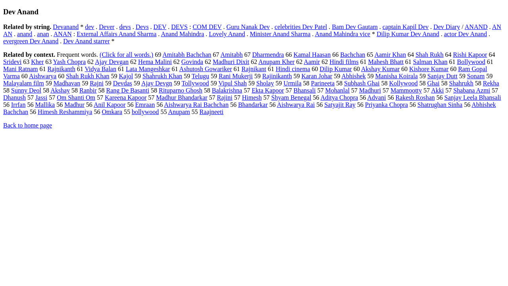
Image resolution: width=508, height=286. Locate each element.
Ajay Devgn (156, 83)
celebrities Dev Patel (301, 26)
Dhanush (14, 97)
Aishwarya (42, 76)
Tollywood (195, 83)
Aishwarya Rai (296, 104)
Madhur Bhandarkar (181, 97)
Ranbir (88, 90)
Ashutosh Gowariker (205, 69)
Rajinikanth (277, 76)
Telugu (200, 76)
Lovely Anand (227, 34)
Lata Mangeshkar (148, 69)
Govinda (192, 61)
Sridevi (12, 61)
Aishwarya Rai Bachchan (196, 104)
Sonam (476, 76)
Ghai (433, 83)
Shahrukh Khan (162, 76)
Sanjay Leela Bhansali (472, 97)
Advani (376, 97)
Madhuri (370, 90)
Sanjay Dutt (442, 76)
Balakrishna (227, 90)
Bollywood (471, 61)
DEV (160, 26)
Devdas (122, 83)
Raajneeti (211, 111)
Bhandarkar (253, 104)
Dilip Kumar (335, 69)
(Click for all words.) (126, 54)
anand (24, 34)
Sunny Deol (26, 90)
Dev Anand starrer (86, 41)
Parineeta (323, 83)
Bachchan (352, 54)
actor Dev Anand (465, 34)
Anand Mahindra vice (342, 34)
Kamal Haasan (312, 54)
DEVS (179, 26)
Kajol (126, 76)
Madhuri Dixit (231, 61)
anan (43, 34)
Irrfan (18, 104)
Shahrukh (461, 83)
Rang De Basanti (127, 90)
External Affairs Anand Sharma (116, 34)
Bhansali (305, 90)
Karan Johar (316, 76)
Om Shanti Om (76, 97)
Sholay (265, 83)
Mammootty (406, 90)
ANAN (63, 34)
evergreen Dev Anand (30, 41)
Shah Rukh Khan (87, 76)
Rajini (225, 97)
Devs (142, 26)
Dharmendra (268, 54)
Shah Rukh (430, 54)
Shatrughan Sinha (440, 104)
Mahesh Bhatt (386, 61)
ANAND (476, 26)
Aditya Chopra (339, 97)
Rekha (491, 83)
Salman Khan (430, 61)
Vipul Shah (232, 83)
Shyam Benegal (291, 97)
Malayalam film (23, 83)
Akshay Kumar (380, 69)
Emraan (145, 104)
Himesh (252, 97)
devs (125, 26)
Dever (106, 26)
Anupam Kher (276, 61)
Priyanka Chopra (386, 104)
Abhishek (353, 76)
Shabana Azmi (471, 90)
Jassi (41, 97)
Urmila (292, 83)
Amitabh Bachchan (186, 54)
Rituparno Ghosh (180, 90)
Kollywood (403, 83)
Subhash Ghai (361, 83)
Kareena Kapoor (125, 97)
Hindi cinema (293, 69)
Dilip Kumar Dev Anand (408, 34)
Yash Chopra (69, 61)
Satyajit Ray (340, 104)
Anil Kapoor (109, 104)
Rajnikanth (61, 69)
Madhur (74, 104)
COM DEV (206, 26)
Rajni (97, 83)
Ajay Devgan (112, 61)
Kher (37, 61)
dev (89, 26)
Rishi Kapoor (470, 54)
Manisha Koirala (396, 76)
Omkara (112, 111)
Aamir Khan (390, 54)
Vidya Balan (100, 69)
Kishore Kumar (428, 69)
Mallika (45, 104)
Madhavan (67, 83)
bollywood (145, 111)
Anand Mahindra (182, 34)
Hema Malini (155, 61)
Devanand (66, 26)
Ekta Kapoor (268, 90)
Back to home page (27, 125)
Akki (437, 90)
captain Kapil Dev (406, 26)
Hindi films (343, 61)
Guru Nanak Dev (247, 26)
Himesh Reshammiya (65, 111)
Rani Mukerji (236, 76)
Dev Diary (446, 26)
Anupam (179, 111)
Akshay (60, 90)
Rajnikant (253, 69)
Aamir (312, 61)
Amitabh (231, 54)
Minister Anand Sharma (280, 34)
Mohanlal (337, 90)
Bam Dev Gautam (355, 26)
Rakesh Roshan (415, 97)
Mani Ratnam (20, 69)
